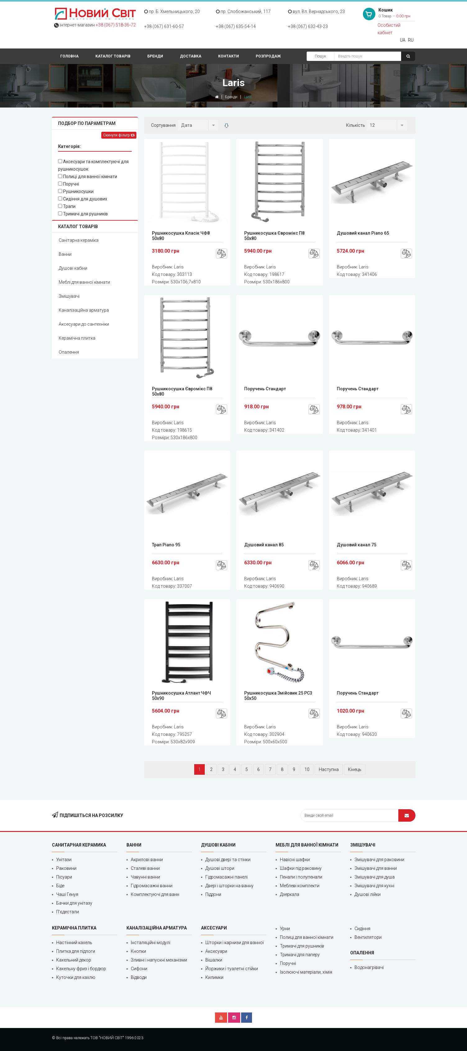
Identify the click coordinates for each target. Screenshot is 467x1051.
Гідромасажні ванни (151, 885)
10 (306, 769)
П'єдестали (67, 911)
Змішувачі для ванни (376, 868)
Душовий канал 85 (264, 544)
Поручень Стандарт (265, 388)
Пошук (320, 56)
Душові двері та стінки (227, 859)
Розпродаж (268, 56)
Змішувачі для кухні (374, 885)
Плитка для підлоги (75, 951)
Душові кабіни (73, 268)
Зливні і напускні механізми (159, 959)
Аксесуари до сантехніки (84, 324)
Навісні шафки (295, 859)
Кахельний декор (73, 959)
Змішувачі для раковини (379, 859)
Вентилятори (368, 937)
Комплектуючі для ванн (155, 894)
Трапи (67, 206)
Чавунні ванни (145, 876)
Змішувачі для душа (375, 876)
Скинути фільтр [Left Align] (119, 135)
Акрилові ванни (147, 859)
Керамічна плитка (77, 338)
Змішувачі (69, 296)
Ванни (65, 254)
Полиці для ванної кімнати (87, 176)
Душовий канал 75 (356, 544)
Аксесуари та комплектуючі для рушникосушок (93, 165)
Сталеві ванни (145, 868)
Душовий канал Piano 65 (363, 233)
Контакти (228, 56)
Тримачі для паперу (300, 954)
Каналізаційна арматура (84, 310)
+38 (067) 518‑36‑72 (116, 24)
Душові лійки (368, 894)
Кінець (354, 769)
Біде (60, 885)
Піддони (213, 894)
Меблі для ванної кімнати (84, 282)
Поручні (68, 183)
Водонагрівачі (369, 967)
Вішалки (213, 959)
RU (411, 40)
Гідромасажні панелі (226, 876)
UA (402, 40)
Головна (69, 56)
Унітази (63, 859)
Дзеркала (289, 894)
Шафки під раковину (301, 868)
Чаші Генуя (67, 894)
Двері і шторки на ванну (229, 885)
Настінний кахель (74, 942)
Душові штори (219, 868)
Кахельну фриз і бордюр (81, 968)
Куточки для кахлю (75, 977)
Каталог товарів (112, 56)
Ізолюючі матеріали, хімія (306, 972)
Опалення (69, 352)
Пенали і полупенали (301, 876)
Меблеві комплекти (299, 885)
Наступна (329, 769)
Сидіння (362, 928)
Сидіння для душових (82, 198)
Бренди (155, 56)
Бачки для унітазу (74, 903)
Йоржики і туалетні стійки (231, 968)
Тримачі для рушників (83, 213)
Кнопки (138, 951)
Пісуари (64, 876)
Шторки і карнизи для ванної (234, 942)
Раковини (66, 868)
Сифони (139, 968)
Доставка (190, 56)
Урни (285, 928)
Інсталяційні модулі (150, 942)
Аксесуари (216, 951)
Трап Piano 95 (166, 544)
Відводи (139, 977)
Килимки (214, 977)
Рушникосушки (76, 191)
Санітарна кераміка (78, 240)
